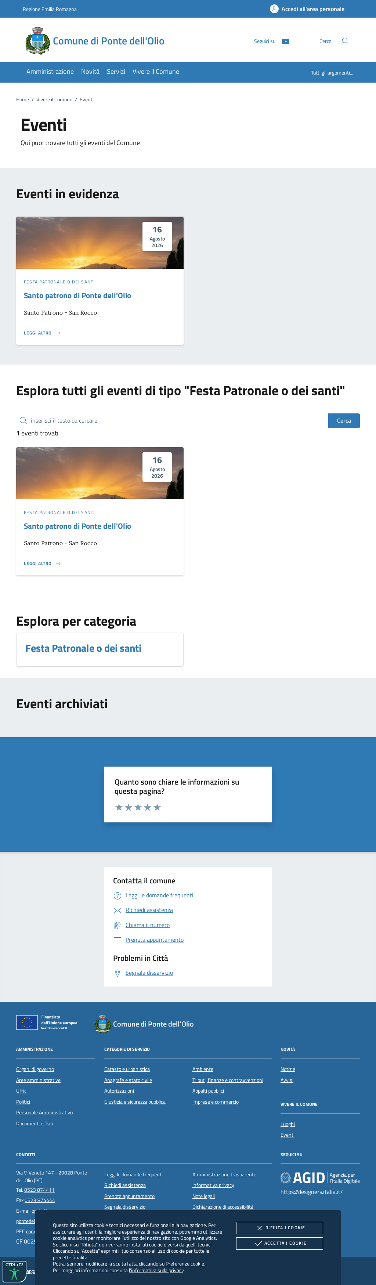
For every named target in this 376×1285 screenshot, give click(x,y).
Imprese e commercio (215, 1102)
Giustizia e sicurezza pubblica (135, 1102)
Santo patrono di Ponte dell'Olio (77, 295)
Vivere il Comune (54, 99)
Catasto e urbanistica (127, 1069)
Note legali (203, 1196)
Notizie (288, 1069)
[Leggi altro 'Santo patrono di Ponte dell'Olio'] (42, 333)
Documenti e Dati (34, 1123)
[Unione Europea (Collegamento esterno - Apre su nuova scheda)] (49, 1024)
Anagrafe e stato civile (128, 1080)
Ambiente (202, 1069)
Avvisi (287, 1080)
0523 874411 (39, 1190)
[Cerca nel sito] (345, 41)
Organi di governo (35, 1069)
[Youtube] (282, 41)
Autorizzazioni (119, 1091)
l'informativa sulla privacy (156, 1270)
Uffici (22, 1091)
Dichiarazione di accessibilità (222, 1207)
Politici (23, 1102)
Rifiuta (279, 1228)
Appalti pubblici (208, 1091)
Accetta (280, 1243)
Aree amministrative (38, 1080)
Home (22, 99)
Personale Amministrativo (44, 1112)
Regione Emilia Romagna (50, 9)
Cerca (344, 420)
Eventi (287, 1135)
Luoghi (288, 1124)
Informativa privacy (213, 1185)
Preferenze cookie (185, 1263)
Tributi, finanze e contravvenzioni (227, 1080)
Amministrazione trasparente (224, 1174)
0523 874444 (40, 1200)
